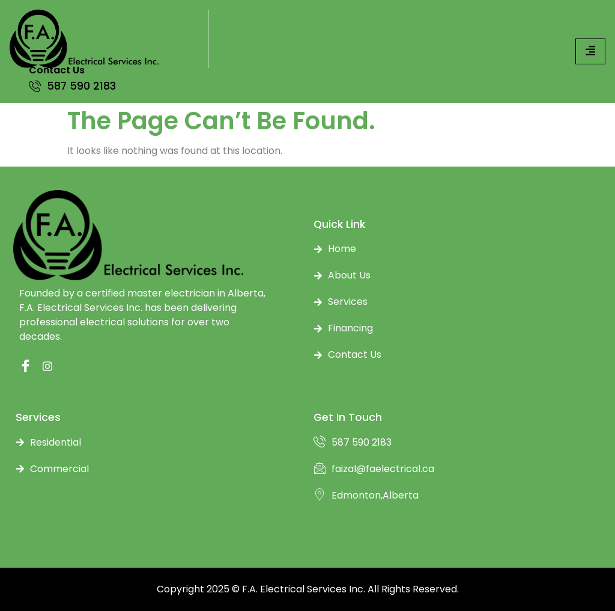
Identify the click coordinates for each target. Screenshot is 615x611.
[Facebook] (22, 367)
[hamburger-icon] (590, 51)
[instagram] (46, 367)
